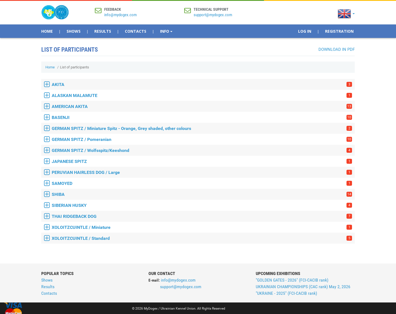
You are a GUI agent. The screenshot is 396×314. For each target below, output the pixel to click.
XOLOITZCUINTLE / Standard (202, 238)
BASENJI (202, 117)
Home (47, 31)
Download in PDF (336, 49)
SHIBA (202, 194)
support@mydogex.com (213, 14)
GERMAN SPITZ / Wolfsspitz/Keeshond (202, 150)
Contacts (135, 31)
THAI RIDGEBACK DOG (202, 216)
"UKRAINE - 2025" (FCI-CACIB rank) (286, 293)
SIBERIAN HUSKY (202, 205)
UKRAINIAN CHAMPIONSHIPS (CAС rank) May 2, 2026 (303, 286)
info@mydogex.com (120, 14)
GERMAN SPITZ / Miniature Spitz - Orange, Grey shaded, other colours (202, 128)
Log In (304, 31)
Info (166, 31)
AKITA (202, 84)
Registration (339, 31)
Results (102, 31)
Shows (74, 31)
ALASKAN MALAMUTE (202, 95)
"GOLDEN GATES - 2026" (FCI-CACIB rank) (292, 280)
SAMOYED (202, 183)
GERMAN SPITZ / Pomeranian (202, 139)
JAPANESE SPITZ (202, 161)
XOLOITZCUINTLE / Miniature (202, 227)
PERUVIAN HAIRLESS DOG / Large (202, 172)
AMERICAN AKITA (202, 106)
